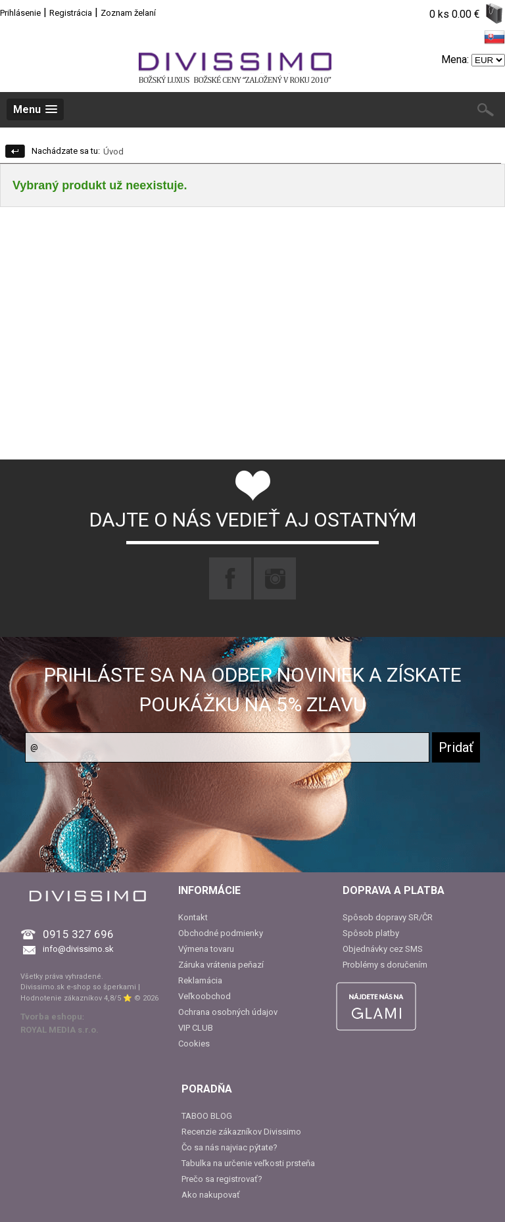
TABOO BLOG (206, 1116)
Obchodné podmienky (220, 933)
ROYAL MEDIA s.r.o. (59, 1030)
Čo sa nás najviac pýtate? (229, 1147)
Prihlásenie (20, 13)
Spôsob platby (371, 933)
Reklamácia (200, 980)
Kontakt (193, 917)
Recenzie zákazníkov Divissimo (241, 1132)
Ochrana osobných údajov (227, 1012)
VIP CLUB (195, 1028)
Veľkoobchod (204, 996)
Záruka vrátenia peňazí (221, 965)
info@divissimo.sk (78, 949)
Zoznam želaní (128, 13)
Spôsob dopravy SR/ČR (388, 917)
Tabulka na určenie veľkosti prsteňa (248, 1163)
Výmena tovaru (206, 949)
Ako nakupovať (210, 1195)
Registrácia (70, 13)
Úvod (113, 151)
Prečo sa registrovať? (221, 1179)
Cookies (194, 1043)
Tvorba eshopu (51, 1017)
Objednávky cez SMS (383, 949)
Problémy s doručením (385, 965)
